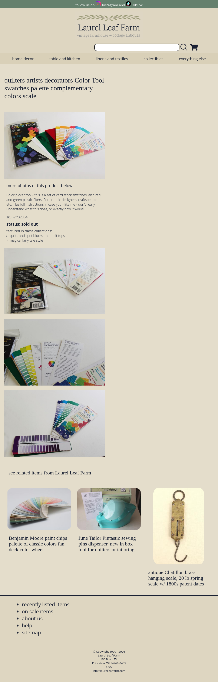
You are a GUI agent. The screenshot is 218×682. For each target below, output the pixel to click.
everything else (192, 58)
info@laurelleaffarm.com (109, 671)
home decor (23, 58)
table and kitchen (64, 58)
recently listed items (45, 604)
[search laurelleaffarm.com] (184, 47)
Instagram (110, 5)
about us (32, 618)
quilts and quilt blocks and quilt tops (37, 235)
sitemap (31, 632)
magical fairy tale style (26, 240)
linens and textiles (112, 58)
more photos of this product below (39, 185)
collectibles (153, 58)
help (27, 625)
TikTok (137, 5)
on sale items (37, 611)
